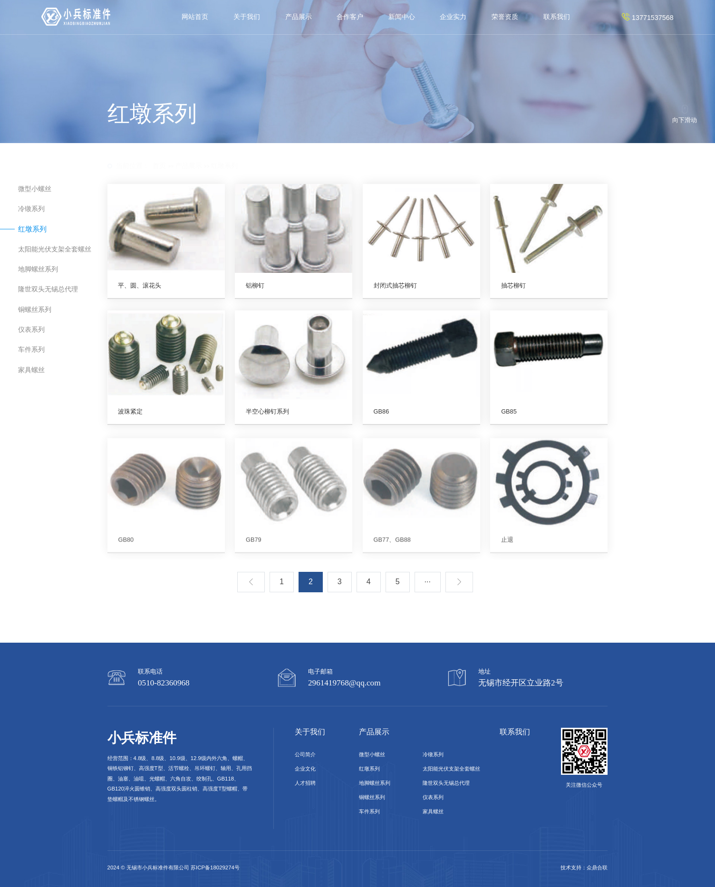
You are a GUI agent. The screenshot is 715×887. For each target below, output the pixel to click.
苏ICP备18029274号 (215, 867)
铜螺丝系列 (34, 309)
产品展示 (298, 16)
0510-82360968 (164, 682)
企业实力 (453, 16)
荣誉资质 (505, 16)
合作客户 (350, 16)
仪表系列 (31, 330)
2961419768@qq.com (344, 682)
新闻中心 (401, 16)
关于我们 (246, 16)
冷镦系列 (31, 209)
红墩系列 (224, 156)
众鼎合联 (597, 867)
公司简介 (305, 754)
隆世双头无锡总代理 (48, 289)
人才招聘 (305, 783)
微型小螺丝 (34, 189)
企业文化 (305, 768)
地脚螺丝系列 (38, 269)
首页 (159, 156)
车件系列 (31, 350)
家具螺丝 (31, 370)
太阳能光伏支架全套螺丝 (54, 249)
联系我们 (556, 16)
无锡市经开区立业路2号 (520, 682)
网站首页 (195, 16)
